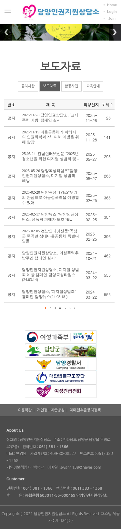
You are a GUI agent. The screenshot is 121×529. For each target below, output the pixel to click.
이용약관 (25, 410)
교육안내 (93, 86)
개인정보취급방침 (50, 410)
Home (112, 5)
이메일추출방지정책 (85, 410)
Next (115, 32)
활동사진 (71, 86)
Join (112, 18)
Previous (6, 32)
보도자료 (49, 86)
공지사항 (28, 86)
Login (112, 12)
